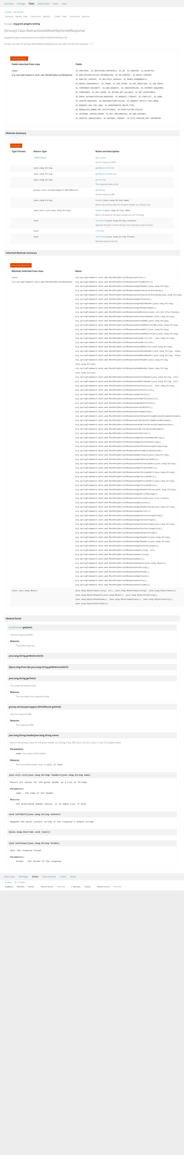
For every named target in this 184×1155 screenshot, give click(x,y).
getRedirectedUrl (104, 174)
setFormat (100, 236)
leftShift (100, 220)
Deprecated (43, 3)
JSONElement (40, 157)
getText (99, 180)
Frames (8, 12)
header (98, 200)
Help (64, 3)
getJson (99, 157)
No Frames (18, 12)
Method (46, 16)
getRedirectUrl (103, 168)
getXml (98, 190)
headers (99, 210)
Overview (9, 3)
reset (98, 231)
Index (55, 3)
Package (21, 3)
